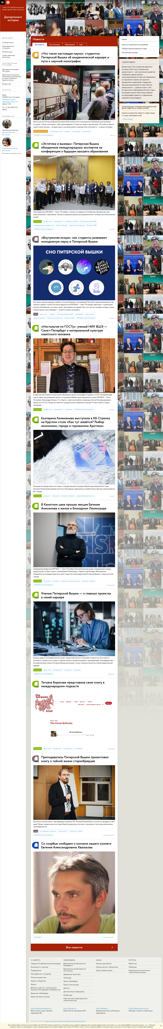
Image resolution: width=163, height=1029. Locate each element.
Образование (69, 960)
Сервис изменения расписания (8, 56)
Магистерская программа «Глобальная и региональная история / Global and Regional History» (11, 77)
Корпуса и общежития (38, 981)
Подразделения (36, 970)
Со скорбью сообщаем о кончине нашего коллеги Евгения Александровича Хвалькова (76, 845)
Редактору (156, 1021)
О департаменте (8, 42)
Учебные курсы (7, 52)
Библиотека (133, 964)
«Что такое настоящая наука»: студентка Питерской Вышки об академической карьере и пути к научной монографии (75, 57)
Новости (38, 39)
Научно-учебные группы (104, 970)
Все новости (74, 947)
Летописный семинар (130, 52)
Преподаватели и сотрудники (8, 47)
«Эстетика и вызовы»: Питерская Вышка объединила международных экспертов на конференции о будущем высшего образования (74, 147)
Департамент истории (13, 18)
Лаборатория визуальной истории (134, 48)
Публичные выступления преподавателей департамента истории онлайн (139, 107)
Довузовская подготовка (71, 974)
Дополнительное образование (73, 992)
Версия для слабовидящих (39, 993)
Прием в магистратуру (71, 985)
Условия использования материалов (68, 1021)
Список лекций (127, 119)
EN (146, 2)
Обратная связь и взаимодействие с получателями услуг (75, 999)
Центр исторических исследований (135, 44)
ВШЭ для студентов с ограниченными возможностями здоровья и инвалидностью (45, 989)
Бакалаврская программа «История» (10, 70)
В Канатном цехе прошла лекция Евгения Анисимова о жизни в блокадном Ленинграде (73, 506)
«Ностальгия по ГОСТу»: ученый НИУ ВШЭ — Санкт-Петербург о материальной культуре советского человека (74, 330)
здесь (115, 1025)
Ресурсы (132, 960)
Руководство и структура (39, 967)
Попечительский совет (39, 977)
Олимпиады (67, 978)
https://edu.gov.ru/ (69, 1008)
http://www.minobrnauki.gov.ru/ (41, 1008)
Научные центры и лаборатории (107, 967)
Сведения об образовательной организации (46, 964)
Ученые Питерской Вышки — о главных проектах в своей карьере (76, 595)
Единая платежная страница (40, 997)
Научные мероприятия (103, 964)
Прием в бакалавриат (70, 981)
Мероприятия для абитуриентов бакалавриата (74, 964)
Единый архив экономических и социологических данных (139, 971)
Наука (98, 960)
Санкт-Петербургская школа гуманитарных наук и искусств (13, 8)
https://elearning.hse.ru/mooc (139, 1008)
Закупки (33, 984)
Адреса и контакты (51, 1021)
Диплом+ (66, 988)
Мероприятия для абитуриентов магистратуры (74, 970)
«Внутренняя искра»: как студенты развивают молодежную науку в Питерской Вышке (74, 239)
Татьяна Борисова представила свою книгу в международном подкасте (72, 684)
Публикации (133, 967)
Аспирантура (6, 84)
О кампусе (36, 960)
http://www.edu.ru (102, 1008)
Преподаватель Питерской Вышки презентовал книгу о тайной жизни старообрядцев (75, 759)
